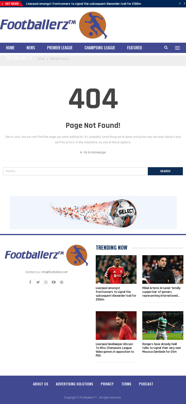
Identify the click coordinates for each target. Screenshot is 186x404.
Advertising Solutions (74, 379)
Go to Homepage (93, 148)
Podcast (146, 379)
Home (10, 48)
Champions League (100, 48)
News (31, 48)
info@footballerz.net (54, 268)
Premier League (60, 48)
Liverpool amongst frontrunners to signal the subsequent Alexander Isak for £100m (83, 4)
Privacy (107, 379)
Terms (126, 379)
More (131, 48)
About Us (40, 379)
